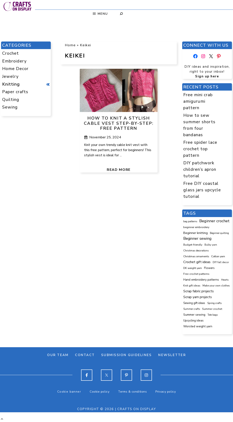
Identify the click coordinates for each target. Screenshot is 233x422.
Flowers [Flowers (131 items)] (209, 268)
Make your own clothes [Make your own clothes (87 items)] (216, 285)
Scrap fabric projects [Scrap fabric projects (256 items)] (198, 291)
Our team (58, 355)
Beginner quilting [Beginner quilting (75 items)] (219, 233)
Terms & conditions (132, 392)
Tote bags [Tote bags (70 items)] (212, 314)
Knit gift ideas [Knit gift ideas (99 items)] (191, 285)
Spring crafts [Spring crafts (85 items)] (214, 303)
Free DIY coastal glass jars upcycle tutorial (202, 190)
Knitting (11, 84)
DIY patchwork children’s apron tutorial (199, 169)
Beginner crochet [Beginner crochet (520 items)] (214, 221)
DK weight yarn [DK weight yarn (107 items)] (192, 268)
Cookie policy (99, 392)
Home (70, 45)
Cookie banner (69, 392)
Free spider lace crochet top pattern (200, 148)
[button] (2, 419)
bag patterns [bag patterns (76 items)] (190, 221)
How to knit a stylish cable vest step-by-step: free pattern (118, 123)
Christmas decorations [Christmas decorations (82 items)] (196, 250)
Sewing (10, 107)
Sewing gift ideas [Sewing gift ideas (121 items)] (194, 303)
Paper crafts (15, 92)
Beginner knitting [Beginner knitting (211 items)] (195, 233)
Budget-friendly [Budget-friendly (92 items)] (192, 244)
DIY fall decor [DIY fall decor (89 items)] (221, 262)
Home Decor (15, 69)
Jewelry (10, 76)
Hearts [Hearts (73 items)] (224, 279)
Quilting (10, 99)
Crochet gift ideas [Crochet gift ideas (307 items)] (197, 262)
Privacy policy (165, 392)
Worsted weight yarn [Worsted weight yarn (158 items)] (197, 326)
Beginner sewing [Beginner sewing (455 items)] (197, 238)
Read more (119, 169)
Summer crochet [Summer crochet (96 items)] (212, 309)
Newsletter (172, 355)
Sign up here (207, 76)
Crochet (10, 53)
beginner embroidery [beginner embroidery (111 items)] (196, 227)
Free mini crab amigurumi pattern (198, 101)
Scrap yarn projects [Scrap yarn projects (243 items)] (197, 297)
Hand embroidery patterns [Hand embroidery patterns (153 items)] (201, 280)
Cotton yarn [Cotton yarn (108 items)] (218, 256)
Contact (85, 355)
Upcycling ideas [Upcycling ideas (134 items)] (193, 321)
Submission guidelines (126, 355)
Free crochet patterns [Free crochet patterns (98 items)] (196, 274)
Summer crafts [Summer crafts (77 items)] (191, 309)
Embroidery (14, 61)
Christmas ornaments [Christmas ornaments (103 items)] (196, 256)
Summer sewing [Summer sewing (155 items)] (194, 315)
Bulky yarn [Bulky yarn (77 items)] (210, 244)
